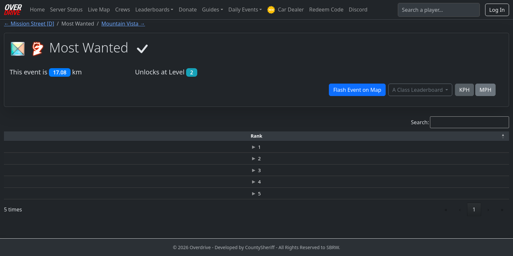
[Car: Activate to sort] (208, 136)
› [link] (488, 222)
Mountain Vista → (123, 23)
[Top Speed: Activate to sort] (304, 136)
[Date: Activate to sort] (431, 136)
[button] (21, 136)
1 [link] (474, 222)
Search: (420, 122)
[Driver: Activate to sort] (71, 136)
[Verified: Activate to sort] (486, 136)
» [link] (502, 222)
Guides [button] (210, 9)
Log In (497, 9)
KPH (464, 89)
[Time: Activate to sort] (121, 136)
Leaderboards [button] (152, 9)
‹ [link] (460, 222)
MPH (485, 89)
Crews (122, 9)
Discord (358, 9)
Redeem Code (326, 9)
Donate (188, 9)
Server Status (66, 9)
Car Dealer (285, 10)
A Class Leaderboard (418, 89)
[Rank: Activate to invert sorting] (21, 136)
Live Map (99, 9)
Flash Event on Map (357, 89)
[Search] (439, 10)
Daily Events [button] (243, 9)
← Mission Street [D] (29, 23)
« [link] (446, 222)
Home (37, 9)
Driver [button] (71, 136)
